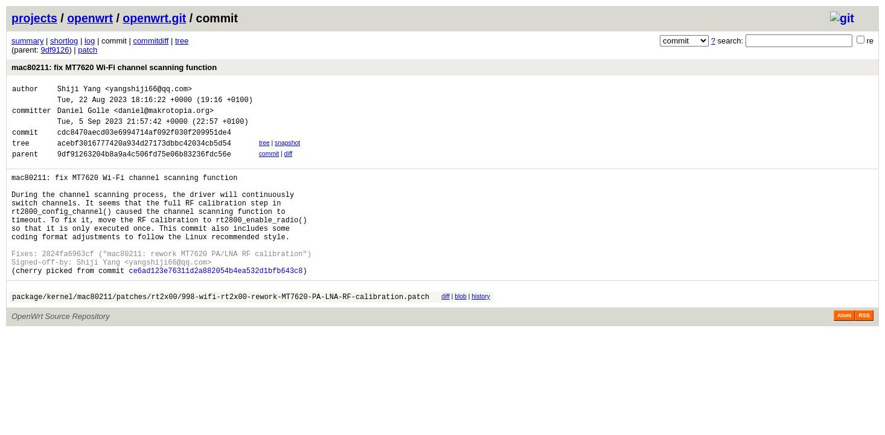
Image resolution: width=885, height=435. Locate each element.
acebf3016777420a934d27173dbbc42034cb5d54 (144, 154)
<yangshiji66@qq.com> (148, 90)
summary (27, 40)
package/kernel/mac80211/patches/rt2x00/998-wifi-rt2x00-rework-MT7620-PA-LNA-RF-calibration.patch (220, 332)
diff (288, 164)
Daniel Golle (83, 116)
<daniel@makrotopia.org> (163, 116)
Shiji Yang (79, 90)
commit (269, 164)
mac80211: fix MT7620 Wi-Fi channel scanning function (114, 67)
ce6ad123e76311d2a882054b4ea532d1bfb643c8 (215, 305)
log (90, 40)
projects (34, 18)
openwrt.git (154, 18)
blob (461, 330)
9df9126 (54, 49)
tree (181, 40)
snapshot (287, 152)
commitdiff (150, 40)
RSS (864, 352)
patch (87, 49)
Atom (844, 352)
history (480, 330)
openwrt (90, 18)
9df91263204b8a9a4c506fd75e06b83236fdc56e (144, 166)
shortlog (64, 40)
